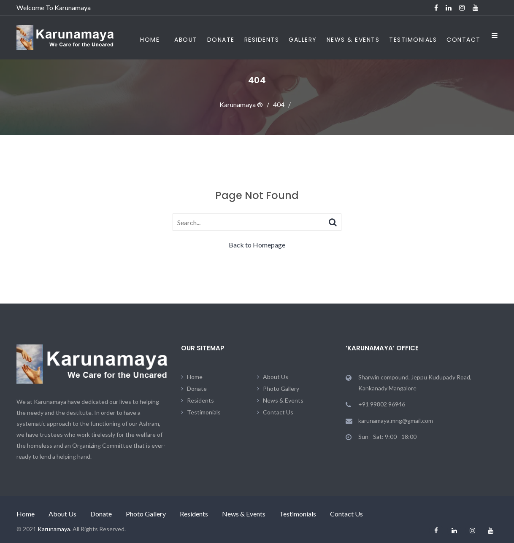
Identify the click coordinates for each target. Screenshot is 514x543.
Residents (261, 39)
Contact (463, 39)
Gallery (303, 39)
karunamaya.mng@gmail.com (395, 420)
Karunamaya (54, 528)
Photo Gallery (281, 388)
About (185, 39)
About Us (275, 376)
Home (150, 39)
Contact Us (278, 412)
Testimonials (413, 39)
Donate (221, 39)
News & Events (353, 39)
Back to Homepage (257, 245)
